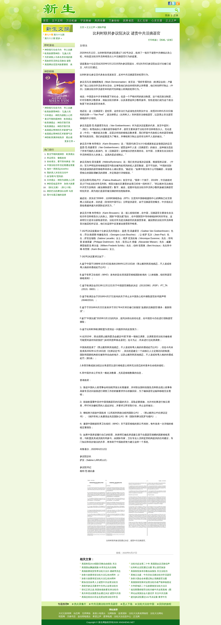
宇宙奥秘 (85, 20)
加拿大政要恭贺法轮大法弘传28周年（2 (100, 575)
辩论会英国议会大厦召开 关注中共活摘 (149, 593)
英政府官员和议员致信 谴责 (58, 61)
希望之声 (97, 616)
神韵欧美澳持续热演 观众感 (58, 137)
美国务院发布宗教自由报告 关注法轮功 (149, 571)
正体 (175, 15)
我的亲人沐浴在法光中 (57, 172)
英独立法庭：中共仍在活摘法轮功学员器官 (151, 575)
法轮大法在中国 (145, 604)
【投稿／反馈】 (166, 40)
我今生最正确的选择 (56, 195)
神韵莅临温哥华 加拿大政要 (61, 183)
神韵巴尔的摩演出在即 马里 (60, 191)
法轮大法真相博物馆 (138, 613)
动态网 (76, 613)
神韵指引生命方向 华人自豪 (58, 49)
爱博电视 (107, 616)
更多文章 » (70, 141)
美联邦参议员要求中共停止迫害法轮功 (100, 586)
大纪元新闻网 (65, 613)
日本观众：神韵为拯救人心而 (58, 115)
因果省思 (128, 20)
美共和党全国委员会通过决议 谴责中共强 (101, 593)
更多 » (59, 38)
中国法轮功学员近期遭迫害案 (61, 165)
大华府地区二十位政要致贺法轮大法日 (149, 586)
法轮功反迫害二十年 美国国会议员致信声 (150, 563)
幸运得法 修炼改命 (56, 158)
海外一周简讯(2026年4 (58, 169)
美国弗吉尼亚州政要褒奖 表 (58, 64)
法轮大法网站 (156, 613)
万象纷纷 (114, 20)
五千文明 (57, 20)
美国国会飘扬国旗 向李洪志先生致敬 (99, 567)
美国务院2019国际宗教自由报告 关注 (99, 563)
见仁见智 (142, 20)
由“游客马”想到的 (55, 176)
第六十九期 (59, 34)
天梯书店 (71, 616)
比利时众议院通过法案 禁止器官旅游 (148, 567)
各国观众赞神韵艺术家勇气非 (58, 130)
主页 (82, 27)
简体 (167, 15)
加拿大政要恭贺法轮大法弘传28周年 (99, 578)
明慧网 (62, 616)
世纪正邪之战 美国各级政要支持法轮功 (100, 589)
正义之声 (171, 20)
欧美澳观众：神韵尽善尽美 (58, 122)
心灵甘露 (157, 20)
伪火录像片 (80, 604)
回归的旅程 (165, 604)
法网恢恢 (112, 613)
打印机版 (152, 40)
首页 (46, 20)
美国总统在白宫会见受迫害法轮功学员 (100, 597)
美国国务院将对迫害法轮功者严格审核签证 (151, 582)
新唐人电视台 (99, 613)
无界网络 (86, 613)
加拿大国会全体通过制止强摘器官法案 (149, 578)
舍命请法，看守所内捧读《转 (61, 161)
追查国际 (122, 613)
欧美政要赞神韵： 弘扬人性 (58, 53)
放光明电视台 (84, 616)
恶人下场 (127, 604)
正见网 (136, 616)
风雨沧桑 (100, 20)
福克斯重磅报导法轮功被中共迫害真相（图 (151, 589)
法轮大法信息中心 (122, 616)
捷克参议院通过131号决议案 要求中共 (149, 597)
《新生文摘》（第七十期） (59, 187)
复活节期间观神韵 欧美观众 (58, 119)
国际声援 (101, 27)
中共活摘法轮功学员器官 (104, 604)
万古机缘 (71, 20)
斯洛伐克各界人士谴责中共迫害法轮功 (100, 582)
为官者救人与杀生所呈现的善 (58, 57)
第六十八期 (50, 38)
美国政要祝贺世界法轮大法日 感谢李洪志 (101, 571)
